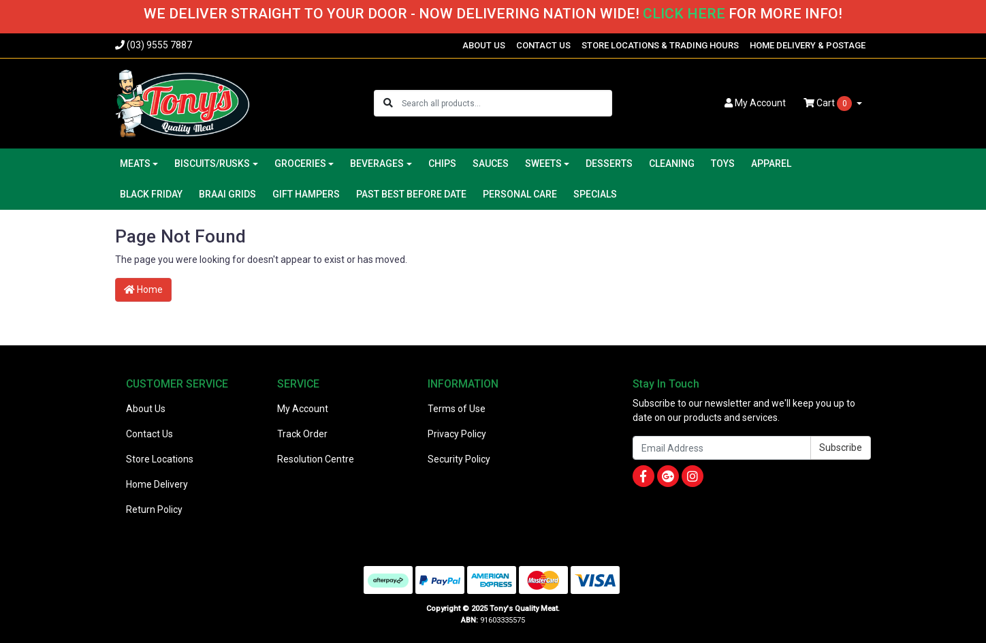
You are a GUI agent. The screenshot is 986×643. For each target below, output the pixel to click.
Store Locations (159, 459)
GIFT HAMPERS (306, 194)
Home (143, 289)
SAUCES (491, 163)
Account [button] (755, 102)
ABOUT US (483, 45)
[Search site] (388, 103)
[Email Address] (722, 448)
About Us (145, 408)
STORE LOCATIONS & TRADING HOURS (660, 45)
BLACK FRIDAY (151, 194)
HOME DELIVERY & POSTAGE (807, 45)
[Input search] (506, 103)
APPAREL (771, 163)
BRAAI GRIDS (227, 194)
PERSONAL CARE (520, 194)
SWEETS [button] (543, 163)
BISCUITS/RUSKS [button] (212, 163)
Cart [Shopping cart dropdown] (829, 103)
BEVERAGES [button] (377, 163)
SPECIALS (595, 194)
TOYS (723, 163)
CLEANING (672, 163)
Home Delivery (157, 484)
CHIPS (442, 163)
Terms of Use (457, 408)
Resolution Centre (315, 459)
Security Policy (459, 459)
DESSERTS (609, 163)
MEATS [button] (135, 163)
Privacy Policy (457, 433)
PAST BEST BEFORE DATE (411, 194)
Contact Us (149, 433)
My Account (302, 408)
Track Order (302, 433)
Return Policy (154, 509)
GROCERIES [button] (300, 163)
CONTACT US (543, 45)
